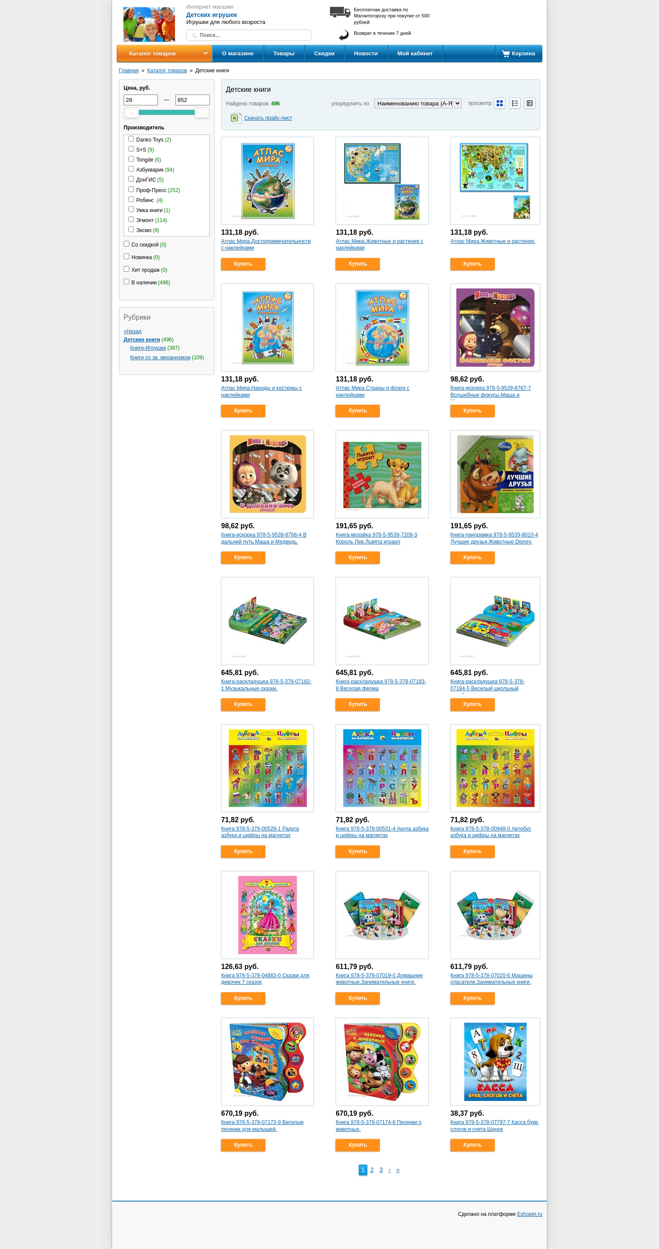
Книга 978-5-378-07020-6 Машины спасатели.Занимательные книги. (492, 979)
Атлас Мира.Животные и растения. (493, 241)
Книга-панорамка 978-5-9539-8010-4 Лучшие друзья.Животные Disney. (494, 538)
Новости (366, 53)
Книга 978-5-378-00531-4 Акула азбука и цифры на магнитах (382, 832)
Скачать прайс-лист (268, 118)
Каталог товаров (152, 53)
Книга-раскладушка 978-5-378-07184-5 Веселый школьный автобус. (488, 688)
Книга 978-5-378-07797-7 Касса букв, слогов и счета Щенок (495, 1125)
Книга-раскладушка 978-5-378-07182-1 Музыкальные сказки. (266, 685)
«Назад (132, 331)
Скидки (324, 53)
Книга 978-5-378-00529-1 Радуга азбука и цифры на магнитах (260, 832)
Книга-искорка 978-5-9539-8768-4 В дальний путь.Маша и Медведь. (263, 538)
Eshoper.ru (529, 1214)
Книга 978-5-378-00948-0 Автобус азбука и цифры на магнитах (491, 832)
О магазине (238, 53)
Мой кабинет (415, 53)
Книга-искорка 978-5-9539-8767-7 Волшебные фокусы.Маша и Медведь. (491, 395)
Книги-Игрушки (148, 348)
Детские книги (142, 340)
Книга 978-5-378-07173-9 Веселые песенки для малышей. (262, 1125)
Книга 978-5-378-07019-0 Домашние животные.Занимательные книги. (379, 979)
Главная (129, 71)
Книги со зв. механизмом (160, 357)
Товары (284, 53)
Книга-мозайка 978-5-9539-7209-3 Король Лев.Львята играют (376, 538)
